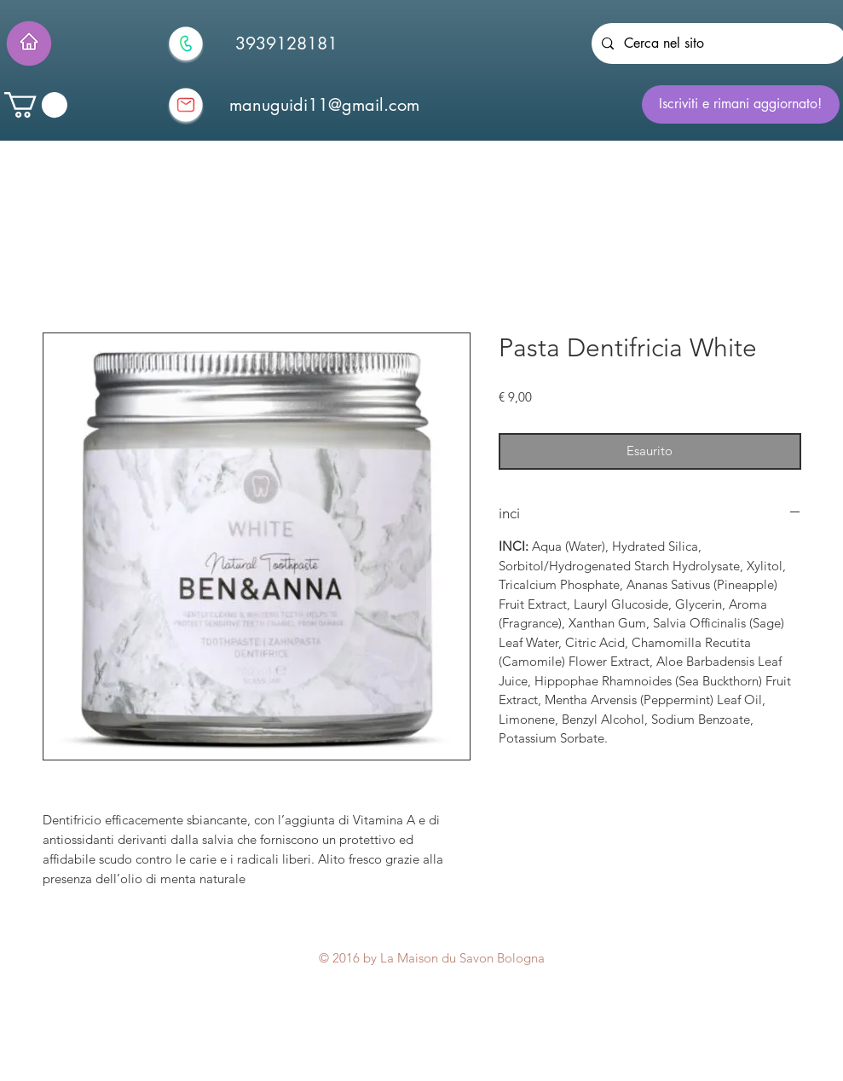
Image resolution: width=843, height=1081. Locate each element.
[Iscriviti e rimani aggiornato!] (741, 104)
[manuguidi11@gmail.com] (325, 105)
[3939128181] (286, 43)
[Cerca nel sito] (717, 43)
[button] (35, 105)
